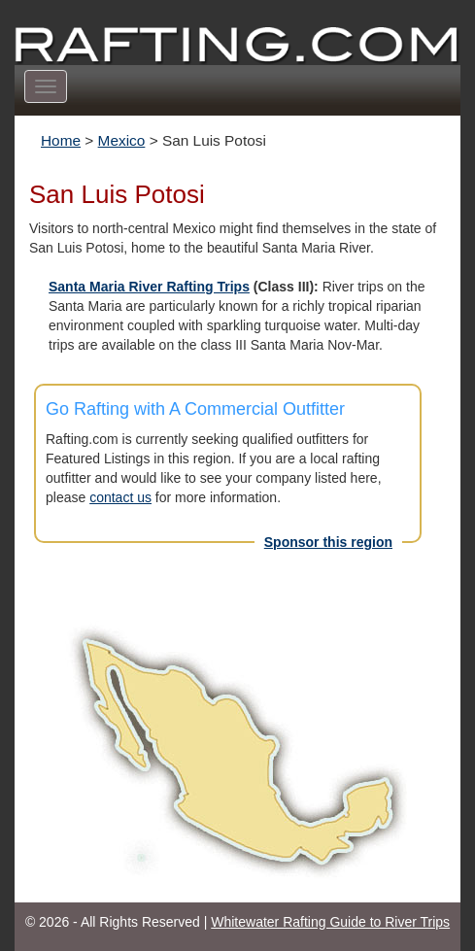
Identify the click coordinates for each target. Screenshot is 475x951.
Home (61, 140)
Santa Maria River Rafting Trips (149, 286)
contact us (120, 497)
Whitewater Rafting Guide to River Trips (330, 922)
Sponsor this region (328, 542)
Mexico (122, 140)
